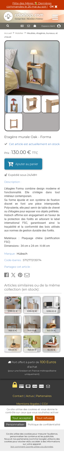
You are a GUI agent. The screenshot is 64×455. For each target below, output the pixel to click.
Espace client (51, 26)
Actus (30, 396)
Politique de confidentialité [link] (44, 424)
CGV (45, 403)
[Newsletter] (22, 26)
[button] (6, 275)
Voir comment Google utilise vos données (31, 446)
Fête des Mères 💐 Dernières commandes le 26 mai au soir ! (29, 5)
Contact (18, 396)
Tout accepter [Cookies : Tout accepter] (21, 418)
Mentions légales (28, 403)
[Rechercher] (7, 25)
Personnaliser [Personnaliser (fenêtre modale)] (15, 424)
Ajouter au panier (26, 164)
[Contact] (29, 26)
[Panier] (35, 26)
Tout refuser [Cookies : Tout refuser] (45, 418)
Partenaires (44, 396)
